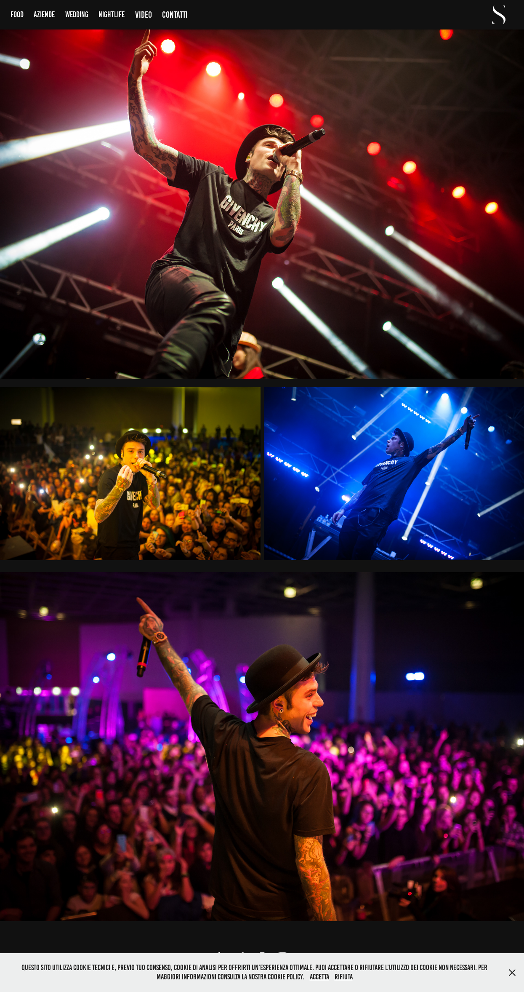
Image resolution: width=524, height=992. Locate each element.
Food (17, 14)
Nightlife (111, 14)
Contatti (175, 14)
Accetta (319, 977)
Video (143, 14)
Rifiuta (344, 977)
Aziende (44, 14)
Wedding (76, 14)
